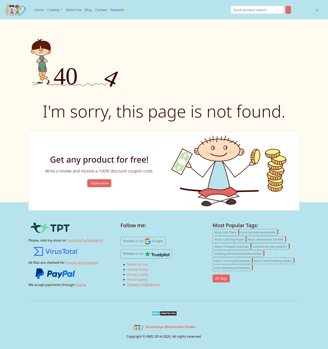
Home (39, 10)
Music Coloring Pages (230, 238)
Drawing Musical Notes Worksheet (239, 253)
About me (73, 10)
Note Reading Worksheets (233, 267)
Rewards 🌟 (120, 10)
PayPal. (81, 284)
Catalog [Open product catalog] (53, 10)
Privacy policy (137, 274)
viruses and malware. (82, 262)
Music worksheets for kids (266, 238)
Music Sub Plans (226, 231)
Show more (100, 183)
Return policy (137, 279)
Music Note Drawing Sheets (274, 260)
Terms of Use (137, 264)
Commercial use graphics (270, 246)
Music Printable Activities (232, 246)
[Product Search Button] (288, 10)
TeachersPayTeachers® (85, 240)
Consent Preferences (143, 284)
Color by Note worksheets (259, 231)
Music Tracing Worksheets (233, 260)
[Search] (257, 10)
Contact (101, 10)
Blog (88, 10)
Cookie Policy (137, 269)
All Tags (221, 278)
